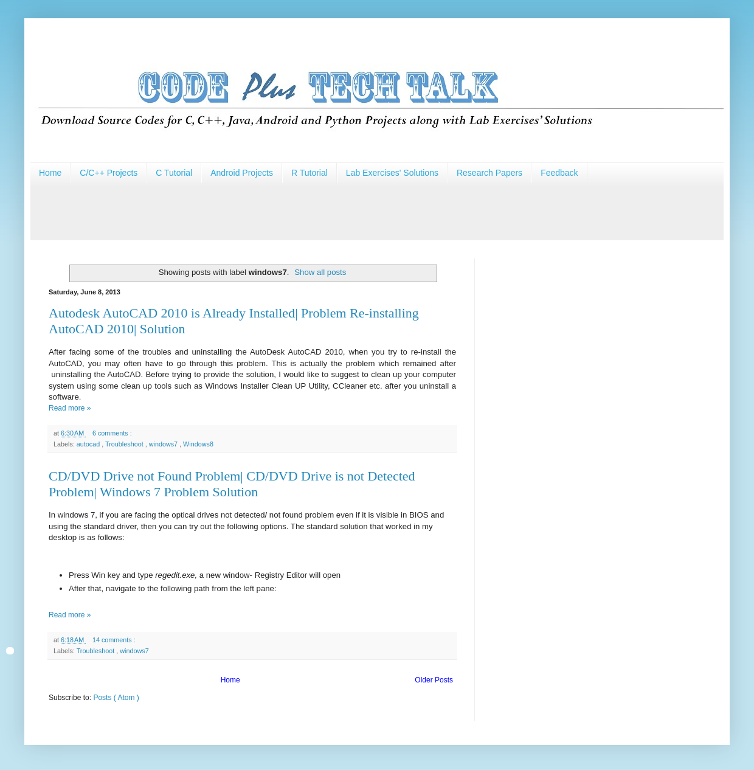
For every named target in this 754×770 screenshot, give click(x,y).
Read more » (70, 408)
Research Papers (489, 173)
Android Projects (241, 173)
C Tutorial (174, 173)
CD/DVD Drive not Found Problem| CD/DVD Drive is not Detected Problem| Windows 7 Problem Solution (232, 483)
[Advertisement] (251, 210)
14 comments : (114, 639)
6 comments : (113, 433)
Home (50, 173)
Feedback (559, 173)
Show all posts (320, 272)
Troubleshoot (125, 444)
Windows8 (198, 444)
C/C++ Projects (108, 173)
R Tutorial (309, 173)
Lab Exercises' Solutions (392, 173)
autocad (89, 444)
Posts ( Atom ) (116, 697)
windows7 (164, 444)
